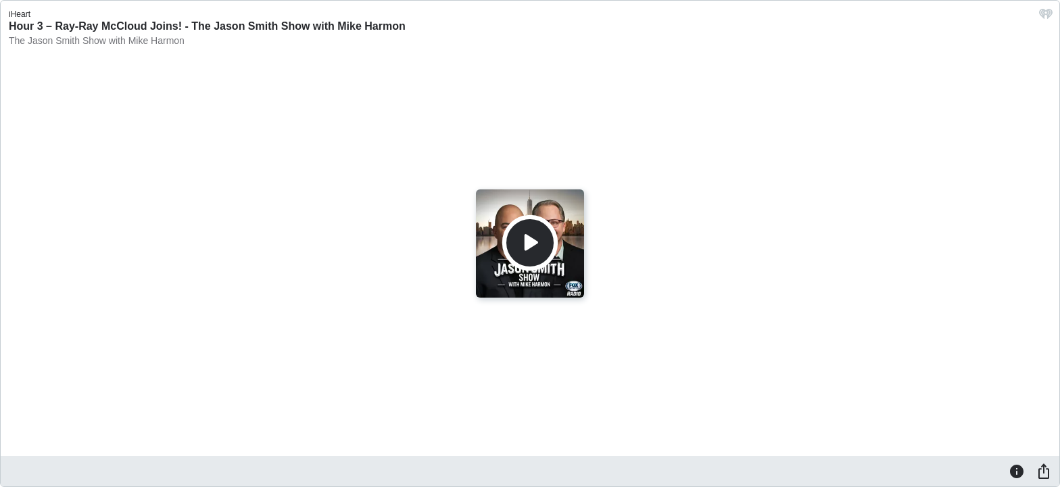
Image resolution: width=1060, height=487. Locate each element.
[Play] (530, 243)
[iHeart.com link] (1046, 17)
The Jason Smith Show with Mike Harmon (97, 40)
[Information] (1016, 470)
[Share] (1043, 470)
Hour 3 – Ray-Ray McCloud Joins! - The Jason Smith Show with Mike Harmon (207, 26)
